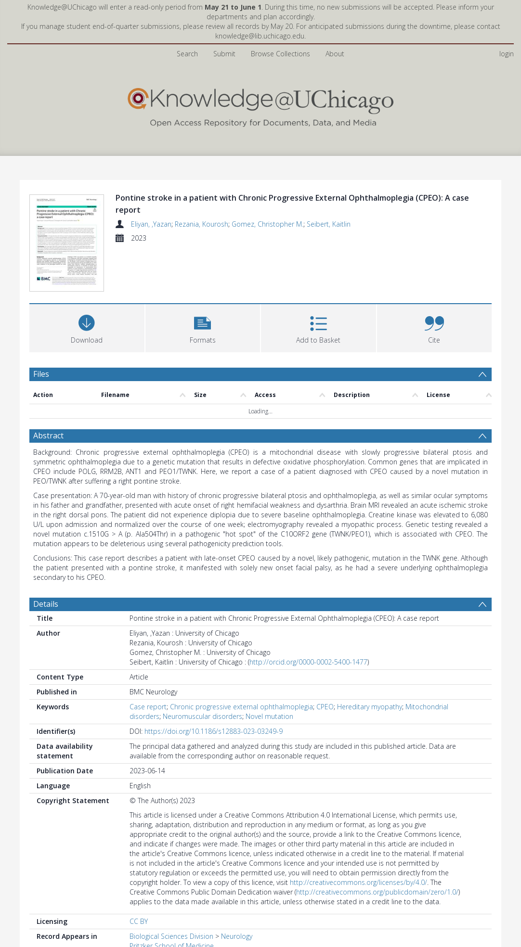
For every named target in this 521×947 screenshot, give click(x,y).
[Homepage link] (260, 105)
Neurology (236, 890)
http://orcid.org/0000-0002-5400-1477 (308, 616)
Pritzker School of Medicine (172, 900)
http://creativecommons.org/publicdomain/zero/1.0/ (377, 846)
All (133, 909)
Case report (148, 660)
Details (45, 558)
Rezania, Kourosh (201, 224)
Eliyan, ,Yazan (151, 224)
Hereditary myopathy (369, 660)
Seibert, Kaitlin (329, 224)
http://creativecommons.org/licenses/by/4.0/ (358, 836)
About (335, 53)
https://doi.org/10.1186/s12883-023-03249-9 (213, 685)
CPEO (325, 660)
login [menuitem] (506, 53)
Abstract (48, 389)
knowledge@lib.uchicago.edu (259, 35)
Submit (224, 53)
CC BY (139, 875)
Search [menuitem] (187, 53)
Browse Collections (280, 53)
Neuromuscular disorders (202, 670)
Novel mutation (269, 670)
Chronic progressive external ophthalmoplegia (241, 660)
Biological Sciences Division (171, 890)
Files (41, 328)
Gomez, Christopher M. (267, 224)
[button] (202, 281)
